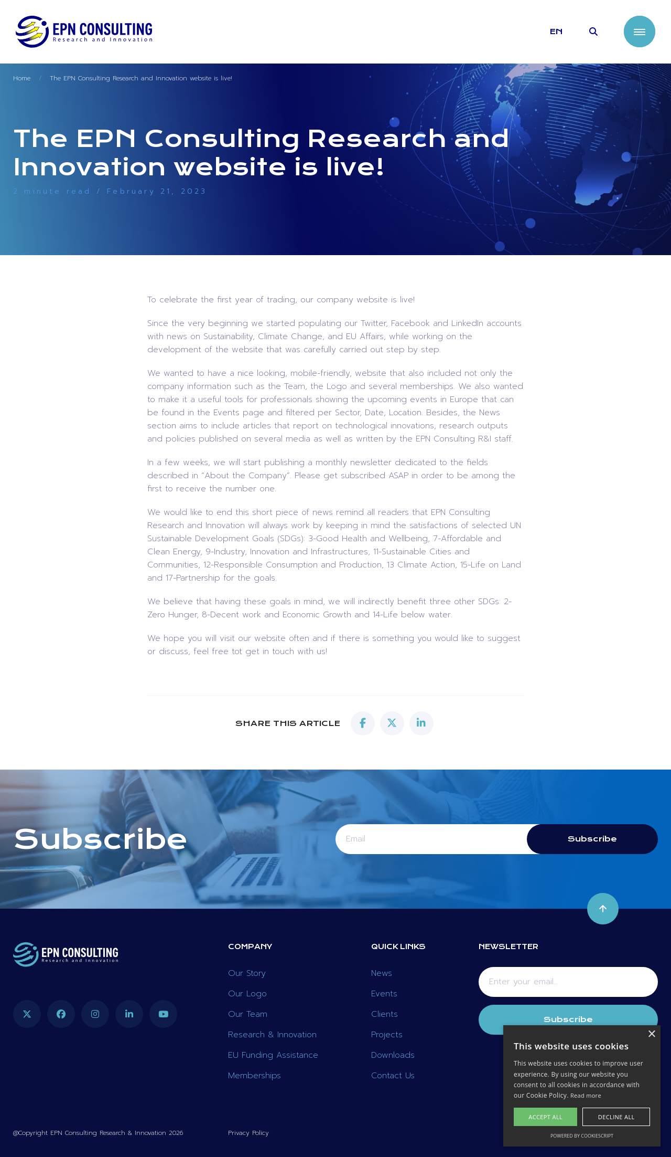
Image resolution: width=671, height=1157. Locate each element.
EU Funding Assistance (273, 1055)
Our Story (247, 973)
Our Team (247, 1014)
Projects (387, 1034)
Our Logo (247, 993)
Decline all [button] (616, 1117)
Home (21, 78)
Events (384, 993)
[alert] (582, 1086)
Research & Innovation (272, 1034)
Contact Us (393, 1075)
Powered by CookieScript (581, 1135)
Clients (384, 1014)
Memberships (254, 1075)
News (381, 973)
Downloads (393, 1055)
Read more (585, 1095)
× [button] (651, 1034)
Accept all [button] (545, 1117)
